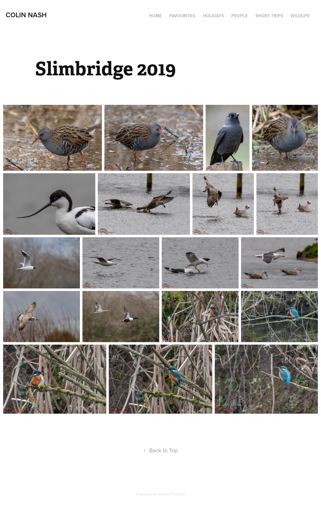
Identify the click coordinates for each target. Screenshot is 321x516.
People (239, 16)
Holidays (213, 16)
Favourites (182, 16)
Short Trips (269, 16)
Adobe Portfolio (171, 494)
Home (155, 16)
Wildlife (300, 16)
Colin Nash (26, 15)
